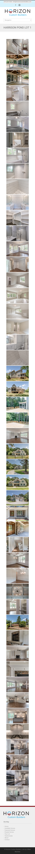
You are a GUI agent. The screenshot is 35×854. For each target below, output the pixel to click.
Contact (7, 840)
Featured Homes (10, 830)
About (6, 838)
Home (6, 826)
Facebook (16, 5)
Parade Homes (9, 832)
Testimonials (9, 836)
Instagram (19, 5)
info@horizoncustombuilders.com (22, 1)
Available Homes (10, 828)
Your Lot (7, 834)
